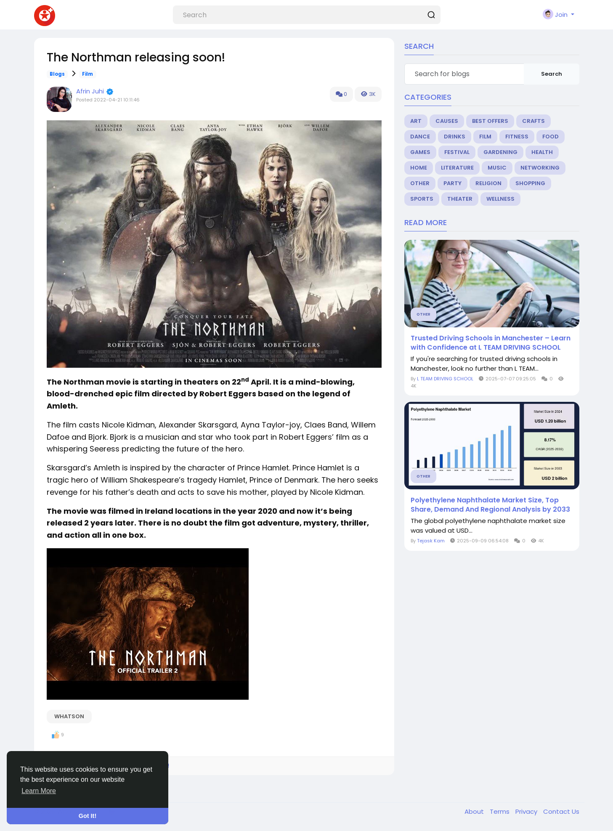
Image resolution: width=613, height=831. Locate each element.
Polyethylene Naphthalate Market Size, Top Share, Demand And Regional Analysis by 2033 (490, 505)
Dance (420, 137)
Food (550, 137)
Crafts (533, 121)
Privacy (527, 811)
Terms (500, 811)
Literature (457, 168)
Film (87, 74)
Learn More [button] (38, 790)
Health (542, 152)
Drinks (454, 137)
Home (418, 168)
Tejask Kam (431, 540)
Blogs (57, 74)
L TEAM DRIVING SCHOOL (445, 378)
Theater (459, 199)
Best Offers (490, 121)
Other (420, 183)
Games (420, 152)
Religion (488, 183)
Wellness (500, 199)
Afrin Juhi (90, 91)
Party (452, 183)
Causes (446, 121)
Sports (421, 199)
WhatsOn (69, 716)
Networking (540, 168)
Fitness (516, 137)
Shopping (530, 183)
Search (551, 74)
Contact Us (561, 811)
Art (416, 121)
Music (497, 168)
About (475, 811)
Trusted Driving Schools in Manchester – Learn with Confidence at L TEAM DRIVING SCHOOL (491, 343)
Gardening (500, 152)
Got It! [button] (87, 815)
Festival (457, 152)
